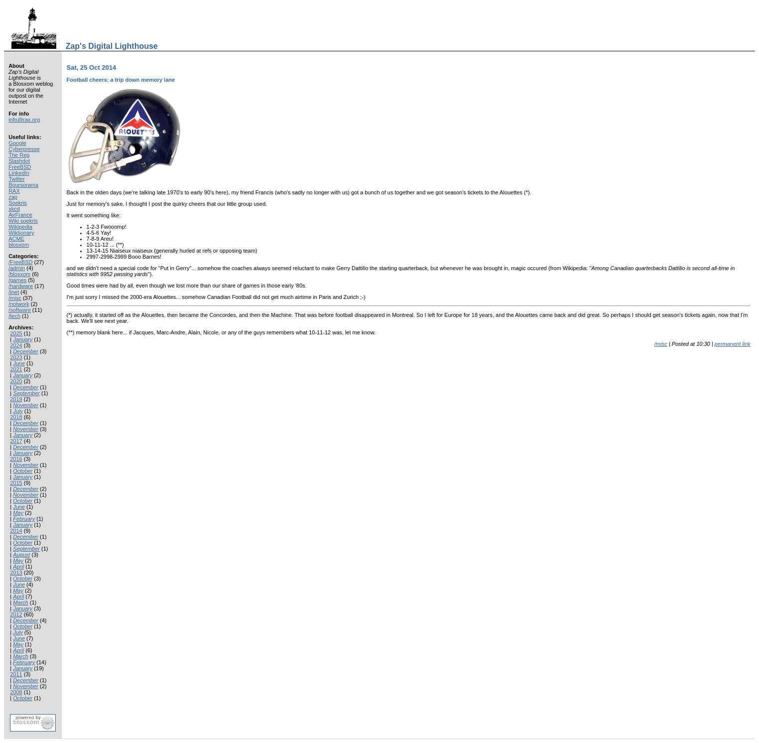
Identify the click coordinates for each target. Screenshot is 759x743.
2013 (16, 573)
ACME (16, 239)
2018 (16, 417)
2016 (16, 459)
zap (12, 197)
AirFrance (20, 215)
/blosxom (19, 274)
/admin (16, 268)
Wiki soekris (23, 221)
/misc (14, 298)
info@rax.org (24, 120)
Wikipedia (20, 227)
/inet (13, 292)
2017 (16, 441)
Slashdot (19, 161)
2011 (16, 674)
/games (17, 280)
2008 (16, 692)
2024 (16, 345)
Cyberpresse (23, 149)
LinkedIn (18, 173)
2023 (16, 357)
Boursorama (23, 185)
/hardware (20, 286)
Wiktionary (21, 233)
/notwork (18, 304)
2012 (16, 614)
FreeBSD (19, 167)
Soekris (17, 203)
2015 (16, 483)
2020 (16, 381)
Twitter (16, 179)
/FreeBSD (20, 262)
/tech (14, 316)
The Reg (18, 155)
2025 (16, 333)
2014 (16, 531)
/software (19, 310)
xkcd (14, 209)
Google (17, 143)
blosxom (18, 245)
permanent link (733, 344)
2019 (16, 399)
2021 (16, 369)
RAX (14, 191)
